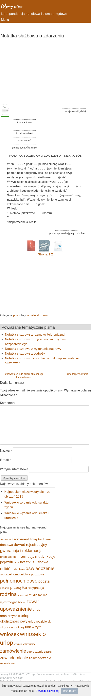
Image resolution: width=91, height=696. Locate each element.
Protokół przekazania (78, 374)
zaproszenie (35, 651)
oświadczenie (40, 568)
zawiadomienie (14, 657)
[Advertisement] (45, 73)
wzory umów (29, 644)
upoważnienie (16, 609)
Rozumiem (69, 690)
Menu (5, 20)
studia (33, 595)
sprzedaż (22, 595)
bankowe (44, 539)
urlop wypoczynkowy (12, 627)
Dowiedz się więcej (47, 690)
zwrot (14, 663)
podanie (4, 588)
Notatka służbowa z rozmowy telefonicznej (35, 334)
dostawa (6, 545)
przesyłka (18, 587)
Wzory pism (12, 6)
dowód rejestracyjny (30, 544)
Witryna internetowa (14, 469)
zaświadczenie (40, 658)
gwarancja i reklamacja (21, 550)
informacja (25, 556)
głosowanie (8, 557)
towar (33, 601)
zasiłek (48, 651)
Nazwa (6, 450)
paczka (3, 574)
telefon (22, 602)
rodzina (8, 594)
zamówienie (13, 651)
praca (16, 315)
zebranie (5, 663)
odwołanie (19, 569)
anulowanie (5, 539)
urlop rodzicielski (39, 621)
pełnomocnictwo (19, 581)
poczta (44, 581)
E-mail (5, 460)
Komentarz (7, 403)
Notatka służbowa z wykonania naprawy (33, 349)
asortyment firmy (24, 539)
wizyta (37, 627)
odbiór (6, 568)
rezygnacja (36, 588)
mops (16, 562)
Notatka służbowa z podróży (25, 353)
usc (28, 627)
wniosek (9, 634)
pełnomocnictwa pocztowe (26, 574)
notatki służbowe (37, 315)
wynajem (18, 644)
